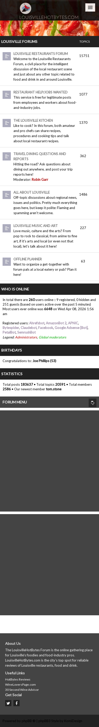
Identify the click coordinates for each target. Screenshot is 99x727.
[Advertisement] (49, 459)
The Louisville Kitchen (33, 120)
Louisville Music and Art (35, 226)
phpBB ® (29, 721)
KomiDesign (73, 721)
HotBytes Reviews (17, 679)
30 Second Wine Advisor (22, 690)
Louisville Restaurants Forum (40, 54)
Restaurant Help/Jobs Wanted (40, 92)
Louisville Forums (19, 41)
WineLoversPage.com (20, 684)
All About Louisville (31, 192)
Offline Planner (27, 259)
